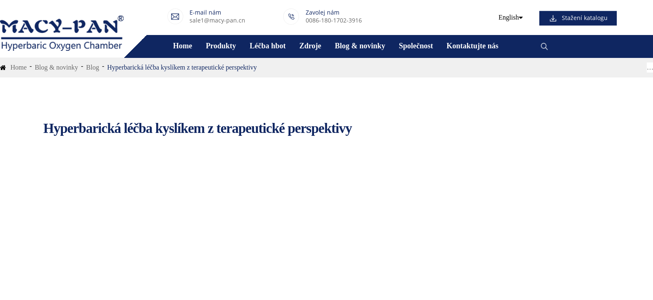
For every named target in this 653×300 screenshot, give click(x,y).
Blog (92, 67)
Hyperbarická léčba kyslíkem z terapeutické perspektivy (182, 67)
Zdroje (310, 46)
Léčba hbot (267, 46)
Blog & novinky (360, 46)
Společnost (416, 46)
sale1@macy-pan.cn (217, 20)
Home (182, 46)
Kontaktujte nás (472, 46)
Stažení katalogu (585, 18)
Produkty (221, 46)
